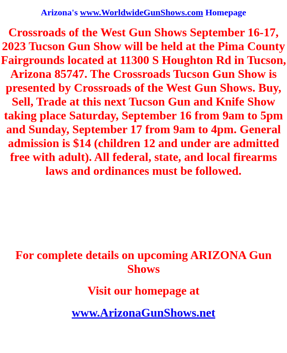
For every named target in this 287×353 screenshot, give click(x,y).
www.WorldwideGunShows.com (141, 12)
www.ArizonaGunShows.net (143, 312)
